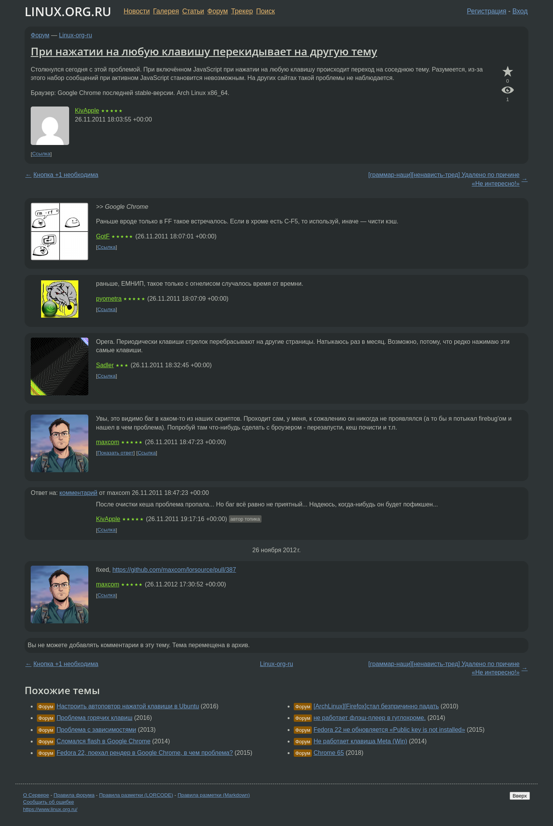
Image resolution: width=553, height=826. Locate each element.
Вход (520, 11)
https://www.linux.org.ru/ (50, 809)
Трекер (242, 11)
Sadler (105, 365)
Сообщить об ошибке (48, 802)
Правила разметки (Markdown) (213, 795)
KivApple (87, 110)
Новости (137, 11)
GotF (103, 236)
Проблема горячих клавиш (94, 717)
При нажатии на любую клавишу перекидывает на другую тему (204, 51)
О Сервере (36, 795)
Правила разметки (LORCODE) (136, 795)
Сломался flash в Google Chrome (103, 741)
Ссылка (41, 154)
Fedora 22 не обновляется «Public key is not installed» (389, 729)
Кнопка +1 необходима (65, 175)
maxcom (107, 442)
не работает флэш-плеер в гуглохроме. (369, 717)
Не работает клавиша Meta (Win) (360, 741)
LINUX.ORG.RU (68, 11)
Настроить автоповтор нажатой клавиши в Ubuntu (127, 706)
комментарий (79, 493)
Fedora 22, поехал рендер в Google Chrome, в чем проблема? (144, 752)
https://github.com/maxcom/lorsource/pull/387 (174, 569)
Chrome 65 (328, 752)
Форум (217, 11)
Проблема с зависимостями (96, 729)
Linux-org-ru (75, 35)
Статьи (193, 11)
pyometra (109, 298)
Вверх (520, 796)
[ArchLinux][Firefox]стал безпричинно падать (376, 706)
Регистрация (487, 11)
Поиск (265, 11)
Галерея (166, 11)
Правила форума (74, 795)
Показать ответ (116, 453)
